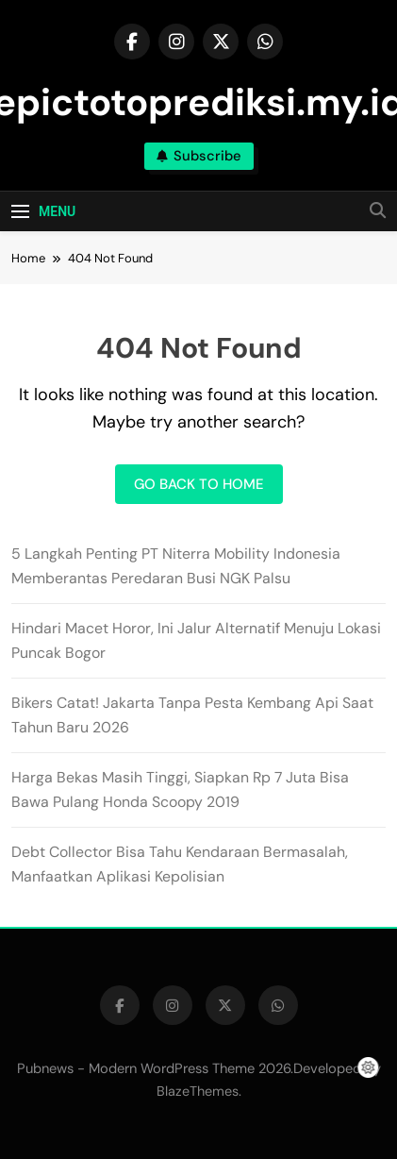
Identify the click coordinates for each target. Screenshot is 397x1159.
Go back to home (199, 484)
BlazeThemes (198, 1091)
